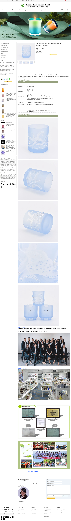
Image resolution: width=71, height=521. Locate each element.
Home (3, 10)
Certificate (46, 513)
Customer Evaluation (47, 509)
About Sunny (38, 10)
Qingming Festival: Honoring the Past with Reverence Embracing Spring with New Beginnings (8, 162)
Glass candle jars (4, 45)
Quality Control (28, 10)
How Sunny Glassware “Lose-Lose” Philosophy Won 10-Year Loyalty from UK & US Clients (8, 168)
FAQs (62, 10)
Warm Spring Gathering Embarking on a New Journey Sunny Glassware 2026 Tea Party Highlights (8, 178)
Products (19, 10)
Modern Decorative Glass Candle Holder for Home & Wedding (10, 136)
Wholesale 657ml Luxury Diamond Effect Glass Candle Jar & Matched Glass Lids (11, 141)
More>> (9, 156)
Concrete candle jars (4, 51)
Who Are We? (46, 518)
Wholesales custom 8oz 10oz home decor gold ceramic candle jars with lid (10, 115)
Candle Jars (11, 10)
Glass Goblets (3, 55)
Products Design (46, 510)
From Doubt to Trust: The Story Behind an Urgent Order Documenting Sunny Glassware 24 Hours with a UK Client (8, 175)
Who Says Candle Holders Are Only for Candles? (8, 173)
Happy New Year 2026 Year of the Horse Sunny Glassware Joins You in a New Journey (8, 159)
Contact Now (8, 81)
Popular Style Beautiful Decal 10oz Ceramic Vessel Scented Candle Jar (11, 100)
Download (33, 515)
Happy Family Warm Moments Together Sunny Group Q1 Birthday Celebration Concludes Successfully (8, 165)
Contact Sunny (54, 10)
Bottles (2, 53)
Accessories (3, 57)
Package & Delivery (47, 512)
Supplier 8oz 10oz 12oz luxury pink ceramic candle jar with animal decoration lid (11, 94)
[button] (69, 26)
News (46, 10)
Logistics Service (47, 515)
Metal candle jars (4, 49)
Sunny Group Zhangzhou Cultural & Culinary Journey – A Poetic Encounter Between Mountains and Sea (8, 170)
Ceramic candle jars (4, 47)
